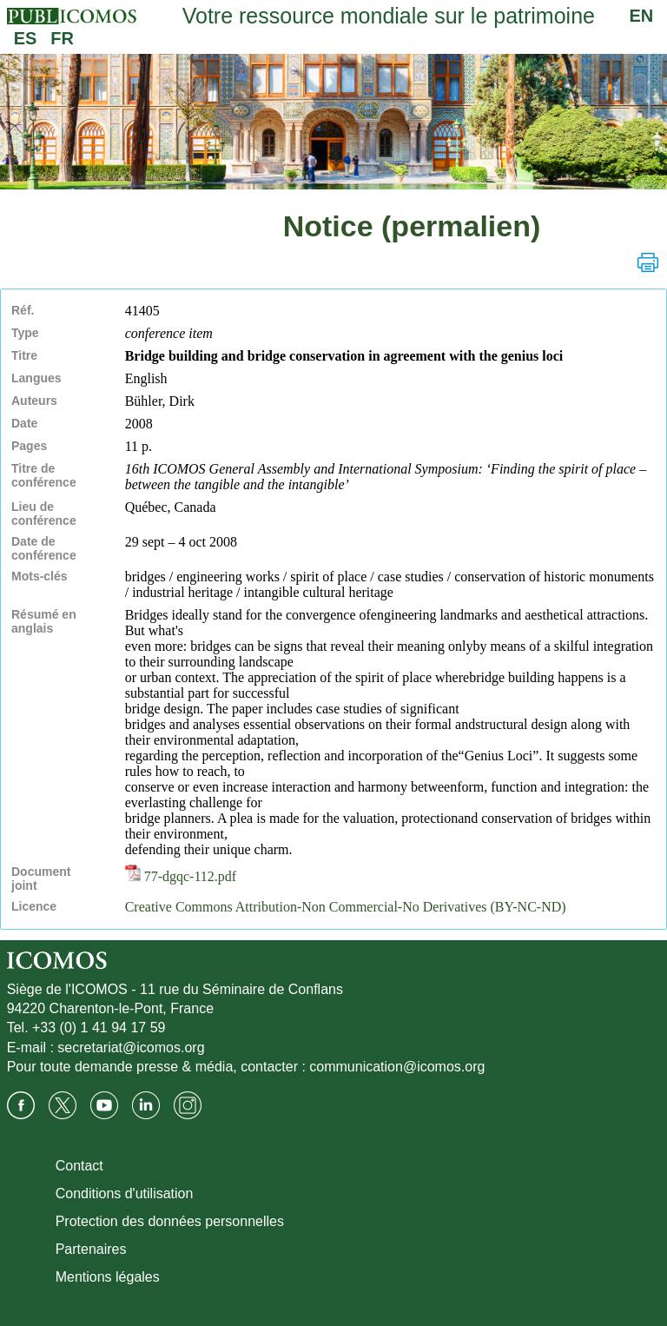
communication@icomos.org (397, 1066)
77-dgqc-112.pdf (181, 876)
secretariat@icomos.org (130, 1047)
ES (25, 38)
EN (642, 15)
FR (62, 38)
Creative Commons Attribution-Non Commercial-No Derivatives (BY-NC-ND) (345, 906)
